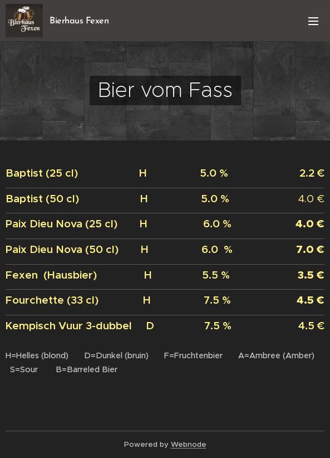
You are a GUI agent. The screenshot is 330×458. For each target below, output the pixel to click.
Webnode (188, 444)
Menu (313, 21)
